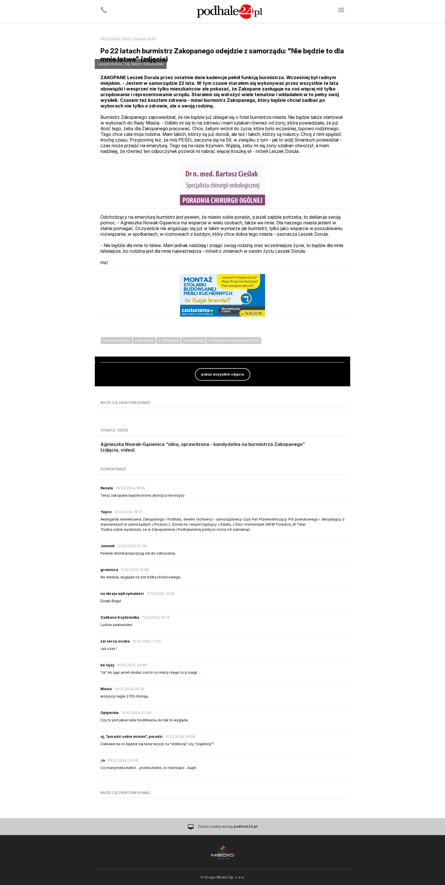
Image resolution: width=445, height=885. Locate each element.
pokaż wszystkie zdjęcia (222, 374)
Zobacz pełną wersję (227, 826)
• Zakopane (169, 340)
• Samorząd (193, 340)
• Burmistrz (144, 340)
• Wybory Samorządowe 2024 (234, 340)
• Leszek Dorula (116, 340)
